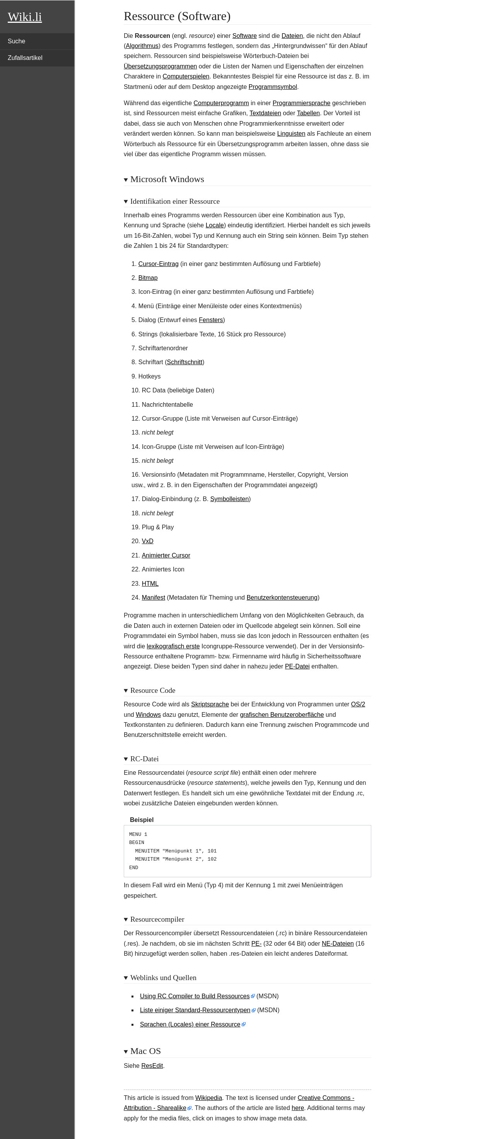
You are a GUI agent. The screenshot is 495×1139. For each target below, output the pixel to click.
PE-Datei (297, 666)
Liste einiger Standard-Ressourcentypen (195, 1010)
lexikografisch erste (173, 646)
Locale (215, 225)
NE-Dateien (338, 943)
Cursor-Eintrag (158, 264)
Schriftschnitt (185, 362)
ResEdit (152, 1065)
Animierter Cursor (166, 555)
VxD (148, 541)
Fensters (211, 320)
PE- (256, 943)
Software (244, 35)
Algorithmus (142, 46)
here (298, 1108)
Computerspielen (186, 76)
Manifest (153, 597)
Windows (148, 714)
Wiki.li (25, 17)
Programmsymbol (273, 87)
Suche (16, 41)
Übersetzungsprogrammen (160, 66)
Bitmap (148, 278)
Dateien (292, 35)
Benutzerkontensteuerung (282, 597)
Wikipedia (208, 1098)
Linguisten (291, 133)
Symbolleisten (229, 499)
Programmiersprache (301, 103)
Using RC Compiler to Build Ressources (195, 996)
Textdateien (265, 113)
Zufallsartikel (25, 58)
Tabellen (308, 113)
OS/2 (358, 704)
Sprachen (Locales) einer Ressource (190, 1024)
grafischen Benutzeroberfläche (282, 714)
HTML (150, 583)
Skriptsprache (210, 704)
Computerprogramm (221, 103)
